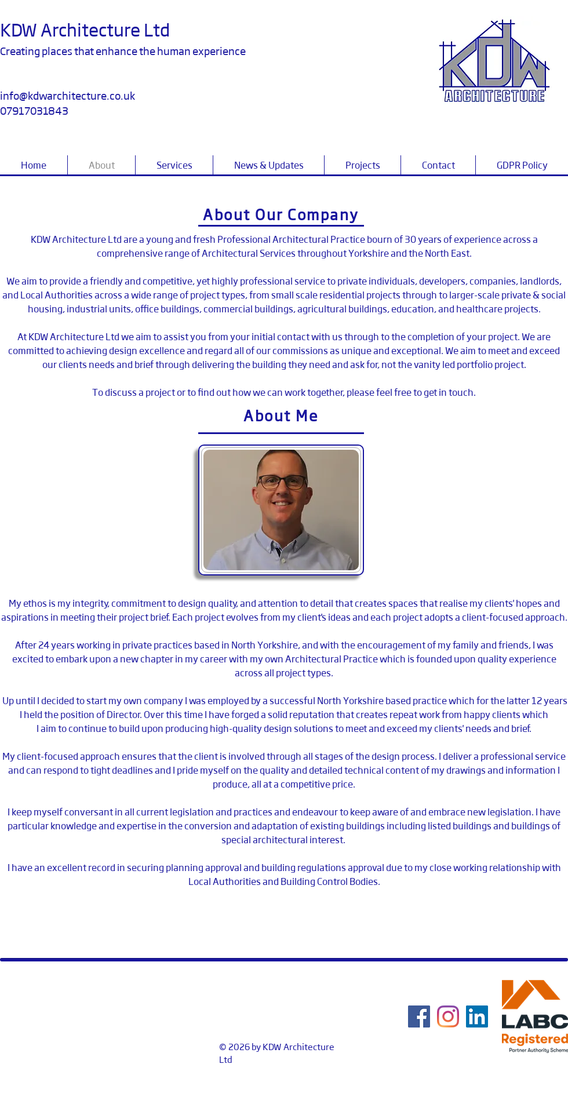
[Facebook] (419, 1016)
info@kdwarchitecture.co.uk (67, 95)
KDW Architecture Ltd (85, 29)
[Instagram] (448, 1016)
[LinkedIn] (477, 1016)
